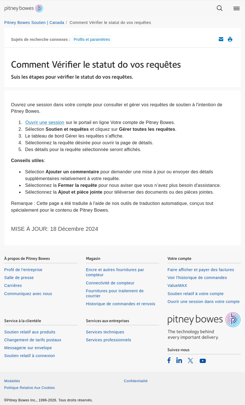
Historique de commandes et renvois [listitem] (120, 304)
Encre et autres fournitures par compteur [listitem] (115, 272)
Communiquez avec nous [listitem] (28, 293)
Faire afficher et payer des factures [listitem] (200, 269)
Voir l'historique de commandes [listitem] (197, 277)
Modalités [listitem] (12, 381)
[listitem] (169, 360)
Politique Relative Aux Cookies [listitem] (29, 388)
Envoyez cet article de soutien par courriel (221, 39)
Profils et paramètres (92, 39)
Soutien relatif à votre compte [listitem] (195, 293)
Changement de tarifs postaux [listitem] (32, 340)
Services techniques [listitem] (105, 332)
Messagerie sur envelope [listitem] (28, 348)
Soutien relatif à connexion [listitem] (29, 355)
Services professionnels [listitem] (108, 340)
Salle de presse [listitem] (19, 277)
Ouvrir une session (44, 122)
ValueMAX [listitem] (177, 285)
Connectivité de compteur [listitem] (110, 283)
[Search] (219, 8)
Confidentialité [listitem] (136, 381)
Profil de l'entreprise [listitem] (23, 269)
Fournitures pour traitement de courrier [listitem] (115, 293)
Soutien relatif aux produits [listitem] (29, 332)
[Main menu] (236, 8)
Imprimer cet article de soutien (230, 39)
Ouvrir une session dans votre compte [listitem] (203, 301)
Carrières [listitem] (13, 285)
